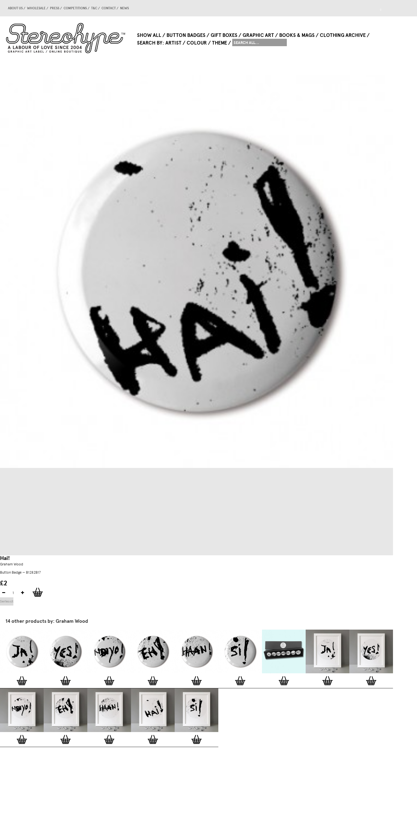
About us (15, 8)
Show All (149, 35)
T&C (94, 8)
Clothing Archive (343, 35)
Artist (173, 43)
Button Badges (185, 35)
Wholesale (36, 8)
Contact (109, 8)
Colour (197, 43)
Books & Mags (297, 35)
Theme (219, 43)
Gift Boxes (224, 35)
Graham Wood (11, 564)
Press (54, 8)
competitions (75, 8)
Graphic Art (258, 35)
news (124, 8)
